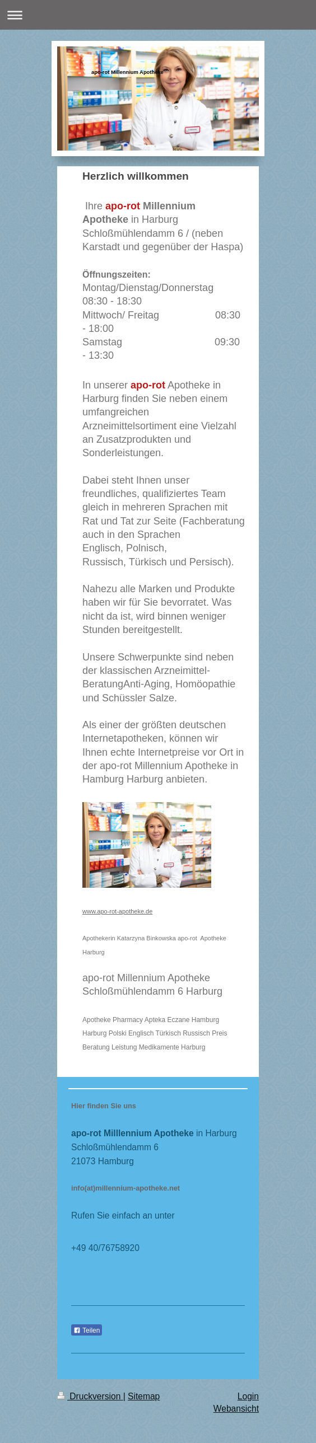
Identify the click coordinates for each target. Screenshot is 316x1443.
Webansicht (236, 1408)
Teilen (86, 1330)
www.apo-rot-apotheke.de (117, 911)
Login (248, 1396)
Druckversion (90, 1396)
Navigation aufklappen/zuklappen (158, 15)
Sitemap (144, 1396)
